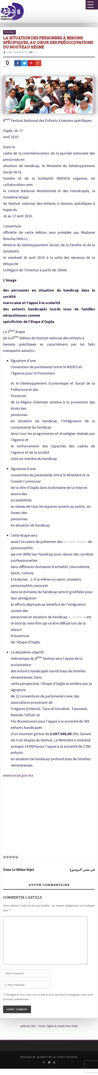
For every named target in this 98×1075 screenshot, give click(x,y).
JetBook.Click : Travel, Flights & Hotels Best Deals (49, 1026)
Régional (9, 32)
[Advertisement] (47, 813)
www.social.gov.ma (18, 775)
